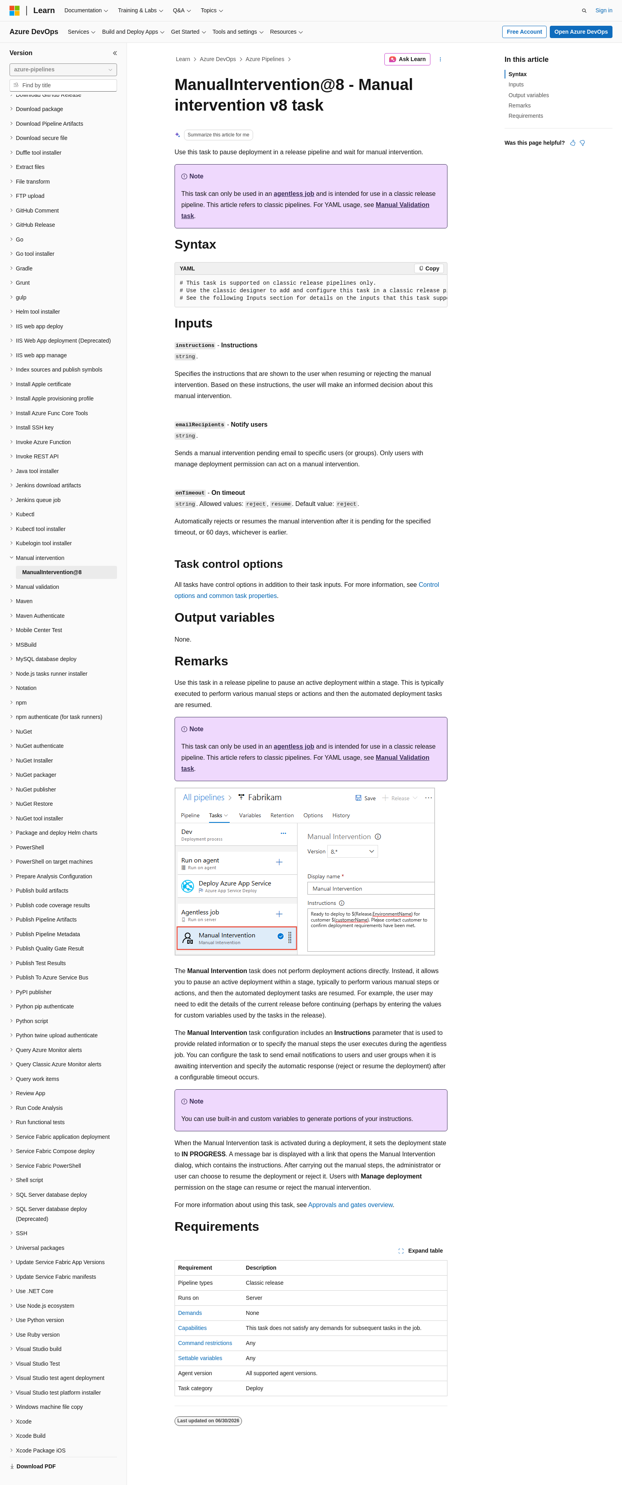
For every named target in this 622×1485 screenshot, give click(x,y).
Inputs (516, 84)
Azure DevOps (218, 59)
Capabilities (192, 1328)
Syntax (518, 74)
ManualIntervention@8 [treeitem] (52, 553)
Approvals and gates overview (350, 1204)
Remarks (520, 105)
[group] (311, 291)
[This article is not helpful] (582, 143)
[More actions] (440, 59)
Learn (183, 59)
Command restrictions (205, 1343)
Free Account (524, 32)
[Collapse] (115, 53)
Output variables (529, 95)
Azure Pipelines (265, 59)
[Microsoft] (15, 11)
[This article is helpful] (573, 143)
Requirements (526, 116)
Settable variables (200, 1358)
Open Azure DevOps (581, 32)
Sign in (603, 10)
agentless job (294, 193)
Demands (190, 1313)
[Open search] (584, 11)
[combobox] (63, 69)
